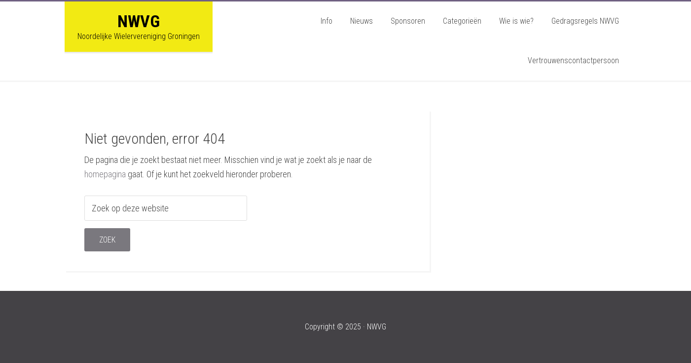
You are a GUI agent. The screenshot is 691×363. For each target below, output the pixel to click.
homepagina (105, 174)
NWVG (138, 21)
